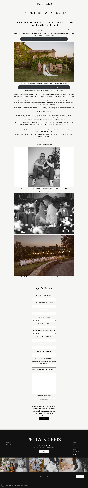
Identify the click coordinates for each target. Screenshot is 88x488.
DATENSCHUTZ (9, 444)
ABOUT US (75, 442)
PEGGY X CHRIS (44, 440)
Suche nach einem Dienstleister (52, 115)
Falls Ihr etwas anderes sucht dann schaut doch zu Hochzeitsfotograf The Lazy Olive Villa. (44, 276)
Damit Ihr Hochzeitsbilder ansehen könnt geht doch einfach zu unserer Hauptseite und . (44, 87)
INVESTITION (70, 4)
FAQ (81, 4)
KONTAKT (77, 4)
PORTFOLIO (8, 4)
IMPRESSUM (8, 442)
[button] (3, 485)
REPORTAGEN (15, 4)
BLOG (74, 446)
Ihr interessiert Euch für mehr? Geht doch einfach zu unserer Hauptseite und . (44, 39)
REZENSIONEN (76, 451)
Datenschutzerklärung (48, 405)
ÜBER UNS (21, 4)
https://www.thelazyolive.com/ (44, 191)
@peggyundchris (44, 476)
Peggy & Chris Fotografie (24, 33)
